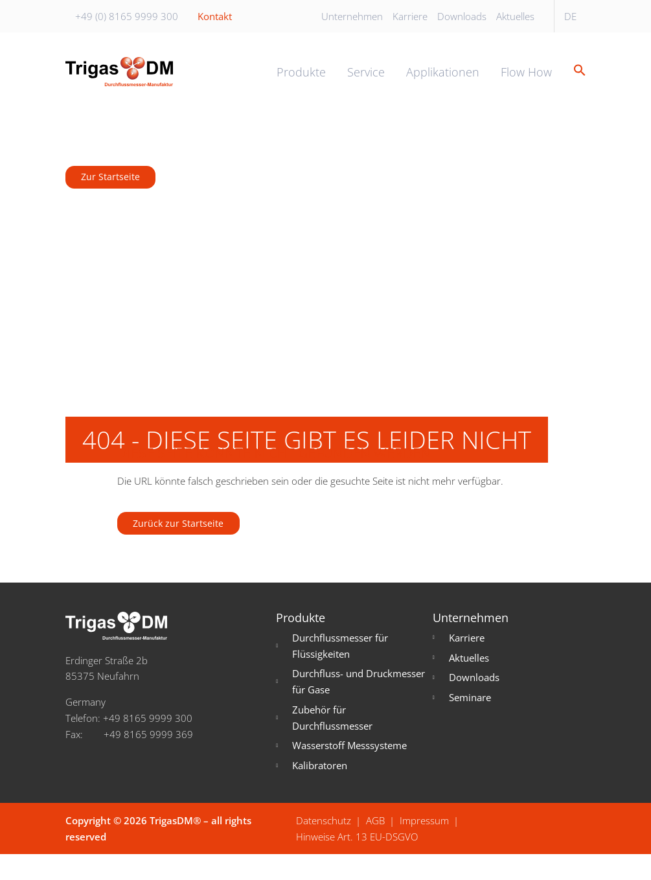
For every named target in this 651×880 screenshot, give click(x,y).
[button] (575, 81)
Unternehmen (352, 16)
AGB (375, 845)
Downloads (461, 16)
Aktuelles (515, 16)
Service (366, 81)
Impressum (424, 845)
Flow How (526, 81)
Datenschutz (323, 845)
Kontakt (215, 16)
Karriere (410, 16)
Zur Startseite (113, 197)
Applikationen (442, 81)
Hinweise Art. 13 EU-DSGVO (357, 861)
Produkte (301, 81)
